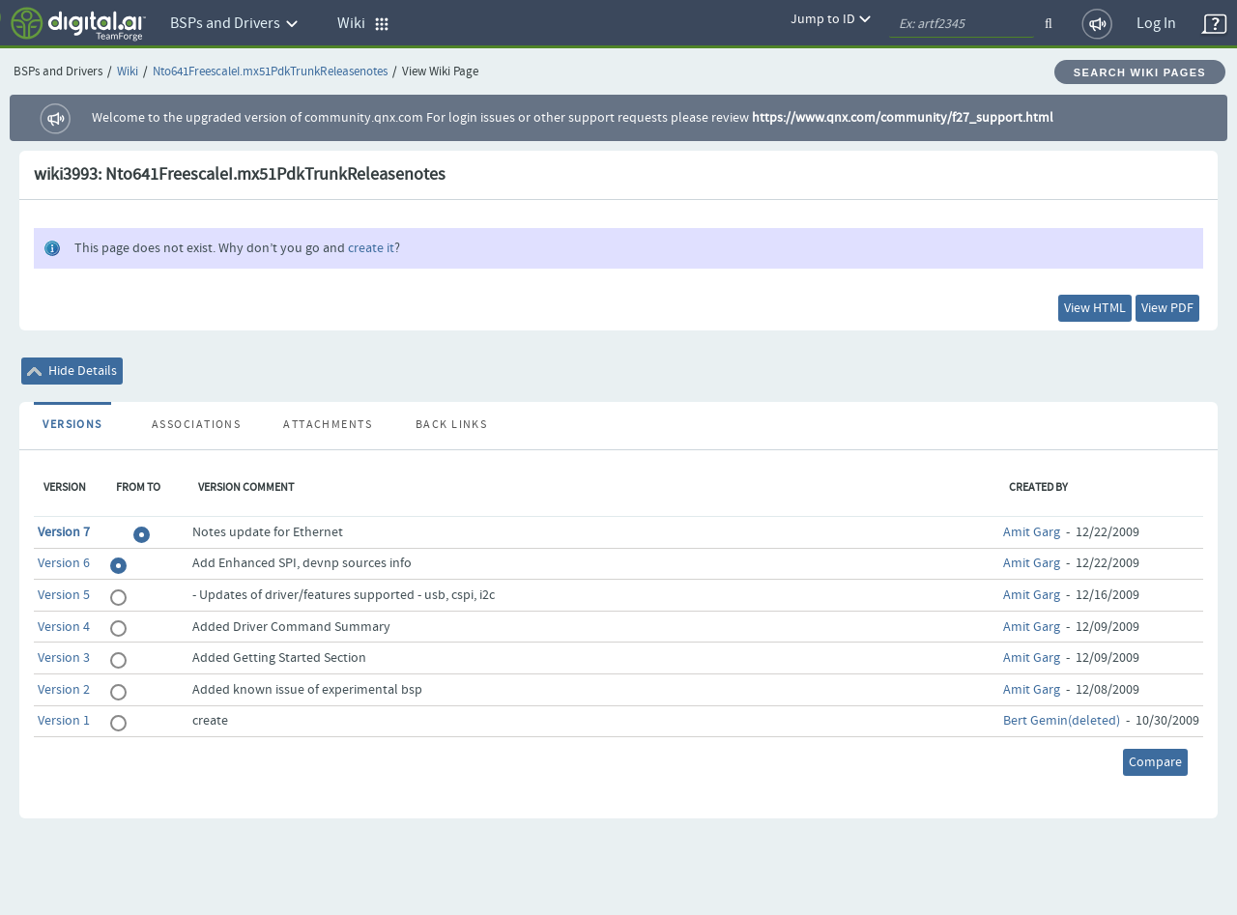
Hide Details (72, 371)
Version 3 (64, 658)
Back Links (451, 425)
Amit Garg (1031, 532)
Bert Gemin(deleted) (1061, 720)
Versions (72, 425)
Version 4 (64, 627)
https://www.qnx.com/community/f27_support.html (902, 118)
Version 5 (64, 595)
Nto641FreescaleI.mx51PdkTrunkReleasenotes (270, 72)
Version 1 (64, 720)
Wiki (127, 72)
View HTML (1095, 308)
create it (371, 248)
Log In (1156, 24)
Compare (1155, 762)
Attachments (327, 425)
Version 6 (64, 563)
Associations (196, 425)
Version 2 (64, 690)
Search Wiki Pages (1140, 72)
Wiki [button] (363, 24)
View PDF (1167, 308)
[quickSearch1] (961, 24)
